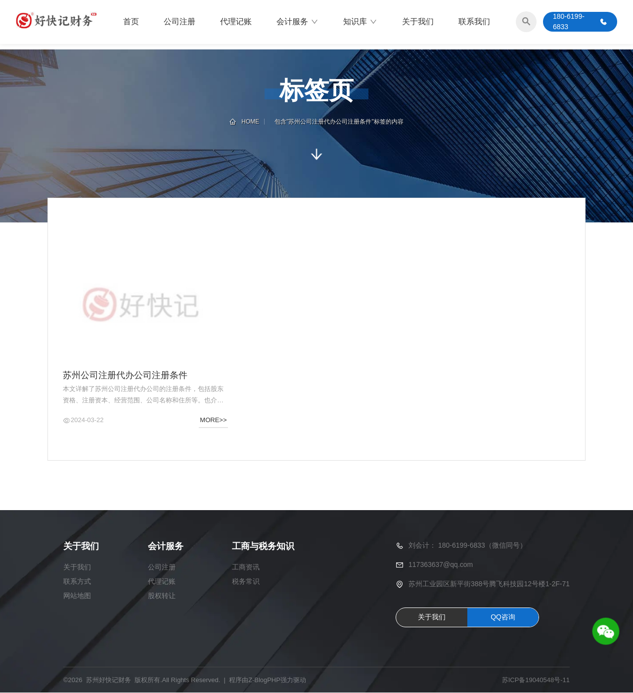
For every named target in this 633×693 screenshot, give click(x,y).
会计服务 (297, 22)
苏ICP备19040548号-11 (536, 680)
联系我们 (474, 22)
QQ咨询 (503, 617)
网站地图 (77, 596)
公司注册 (179, 22)
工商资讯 (246, 567)
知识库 (360, 22)
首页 (131, 22)
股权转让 (162, 596)
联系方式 (77, 582)
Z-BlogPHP (264, 680)
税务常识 (246, 582)
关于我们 (418, 22)
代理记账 (236, 22)
